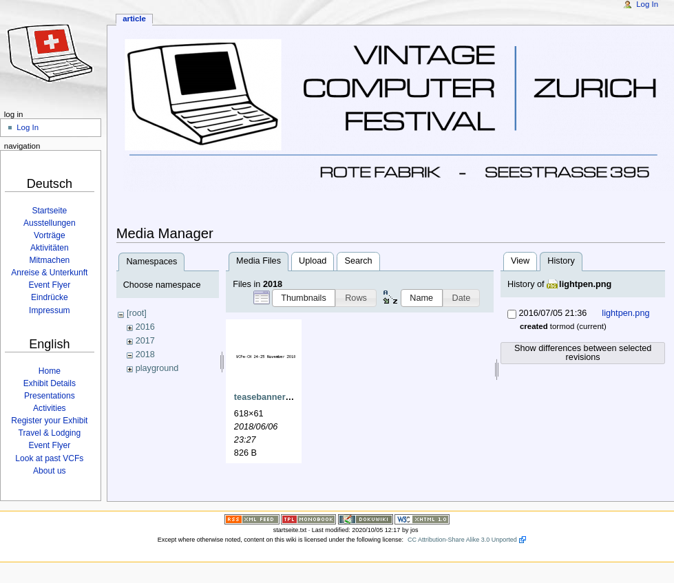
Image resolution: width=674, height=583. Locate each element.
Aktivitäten (49, 248)
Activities (49, 408)
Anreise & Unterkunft (49, 272)
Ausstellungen (49, 223)
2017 (145, 341)
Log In (647, 4)
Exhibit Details (49, 383)
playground (157, 368)
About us (49, 471)
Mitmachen (49, 260)
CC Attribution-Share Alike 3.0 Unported (462, 537)
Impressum (49, 310)
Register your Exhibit (49, 420)
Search (358, 261)
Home (50, 371)
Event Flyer (49, 285)
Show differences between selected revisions (582, 352)
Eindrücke (49, 297)
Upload (312, 261)
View (520, 261)
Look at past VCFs (49, 458)
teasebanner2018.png (279, 397)
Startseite (49, 210)
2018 (145, 354)
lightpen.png (585, 284)
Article (134, 18)
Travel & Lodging (50, 433)
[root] (137, 313)
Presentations (49, 396)
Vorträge (49, 235)
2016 (145, 327)
